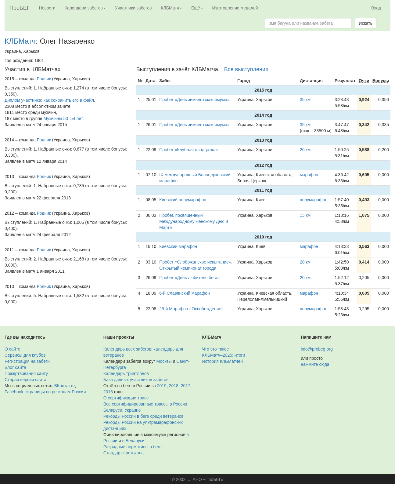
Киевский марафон (178, 246)
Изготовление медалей (235, 7)
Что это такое (215, 349)
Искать (365, 23)
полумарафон (313, 199)
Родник (44, 78)
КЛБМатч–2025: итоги (223, 355)
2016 (108, 391)
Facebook (14, 391)
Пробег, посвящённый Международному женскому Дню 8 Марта (193, 221)
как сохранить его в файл (69, 100)
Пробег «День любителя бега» (189, 277)
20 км (305, 149)
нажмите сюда (315, 364)
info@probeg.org (317, 349)
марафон (309, 174)
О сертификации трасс (126, 397)
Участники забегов (133, 7)
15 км (305, 215)
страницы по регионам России (56, 391)
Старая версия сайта (25, 379)
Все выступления (246, 69)
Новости (47, 7)
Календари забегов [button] (85, 7)
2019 (162, 385)
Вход (376, 7)
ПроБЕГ (19, 8)
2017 (185, 385)
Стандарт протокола (123, 452)
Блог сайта (15, 367)
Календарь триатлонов (126, 373)
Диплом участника (23, 100)
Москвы (163, 361)
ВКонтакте (64, 385)
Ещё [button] (197, 7)
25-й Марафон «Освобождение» (191, 308)
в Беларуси (133, 440)
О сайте (12, 349)
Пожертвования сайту (26, 373)
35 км (305, 99)
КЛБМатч (20, 41)
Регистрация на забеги (27, 361)
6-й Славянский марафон (184, 293)
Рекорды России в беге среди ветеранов (143, 416)
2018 (173, 385)
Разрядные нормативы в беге (132, 446)
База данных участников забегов (136, 379)
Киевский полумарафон (182, 199)
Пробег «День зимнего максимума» (194, 99)
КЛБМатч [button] (171, 7)
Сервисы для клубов (25, 355)
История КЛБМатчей (222, 361)
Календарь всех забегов (127, 349)
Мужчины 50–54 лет (63, 118)
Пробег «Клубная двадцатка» (188, 149)
